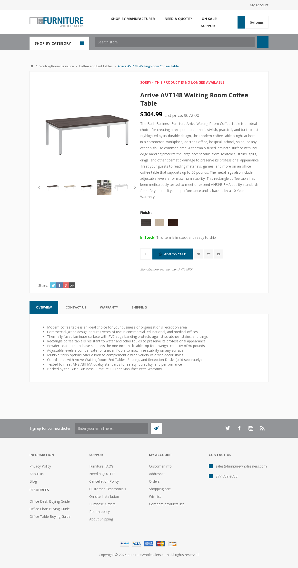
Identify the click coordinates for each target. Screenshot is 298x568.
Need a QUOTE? (102, 473)
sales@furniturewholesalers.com (241, 466)
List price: (173, 115)
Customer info (160, 466)
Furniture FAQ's (101, 466)
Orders (154, 481)
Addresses (157, 473)
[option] (52, 187)
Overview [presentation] (44, 307)
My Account (259, 5)
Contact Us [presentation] (76, 307)
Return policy (99, 511)
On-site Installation (104, 496)
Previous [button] (40, 187)
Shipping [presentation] (139, 307)
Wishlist (155, 496)
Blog (33, 481)
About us (37, 473)
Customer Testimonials (107, 489)
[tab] (44, 307)
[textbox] (175, 42)
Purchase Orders (102, 504)
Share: (43, 285)
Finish (145, 212)
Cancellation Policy (104, 481)
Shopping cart (160, 489)
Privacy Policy (40, 466)
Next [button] (134, 187)
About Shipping (101, 519)
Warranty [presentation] (109, 307)
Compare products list (166, 504)
